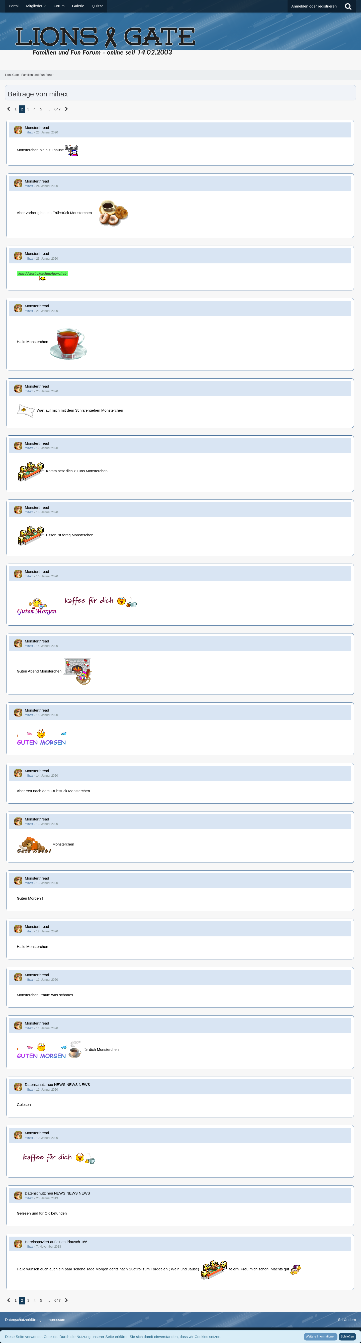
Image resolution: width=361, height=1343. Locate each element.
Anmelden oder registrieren (314, 6)
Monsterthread (37, 127)
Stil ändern (347, 1319)
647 (57, 109)
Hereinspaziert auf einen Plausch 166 (56, 1242)
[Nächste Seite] (66, 109)
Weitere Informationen (320, 1336)
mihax (29, 132)
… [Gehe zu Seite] (48, 109)
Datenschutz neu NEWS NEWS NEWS (57, 1084)
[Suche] (348, 6)
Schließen (347, 1336)
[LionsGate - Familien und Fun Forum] (180, 41)
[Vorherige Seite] (8, 109)
